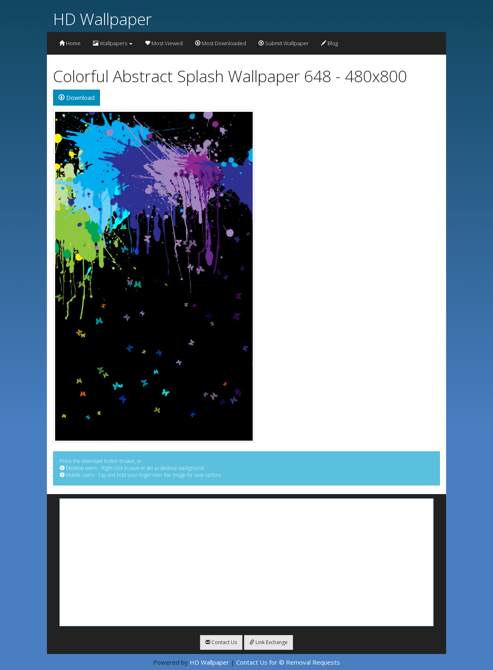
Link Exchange (268, 642)
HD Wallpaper (102, 19)
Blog (329, 43)
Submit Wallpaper (283, 43)
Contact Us (221, 642)
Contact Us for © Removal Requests (288, 662)
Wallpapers (113, 43)
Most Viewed (164, 43)
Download (76, 97)
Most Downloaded (220, 43)
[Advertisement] (246, 562)
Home (70, 43)
